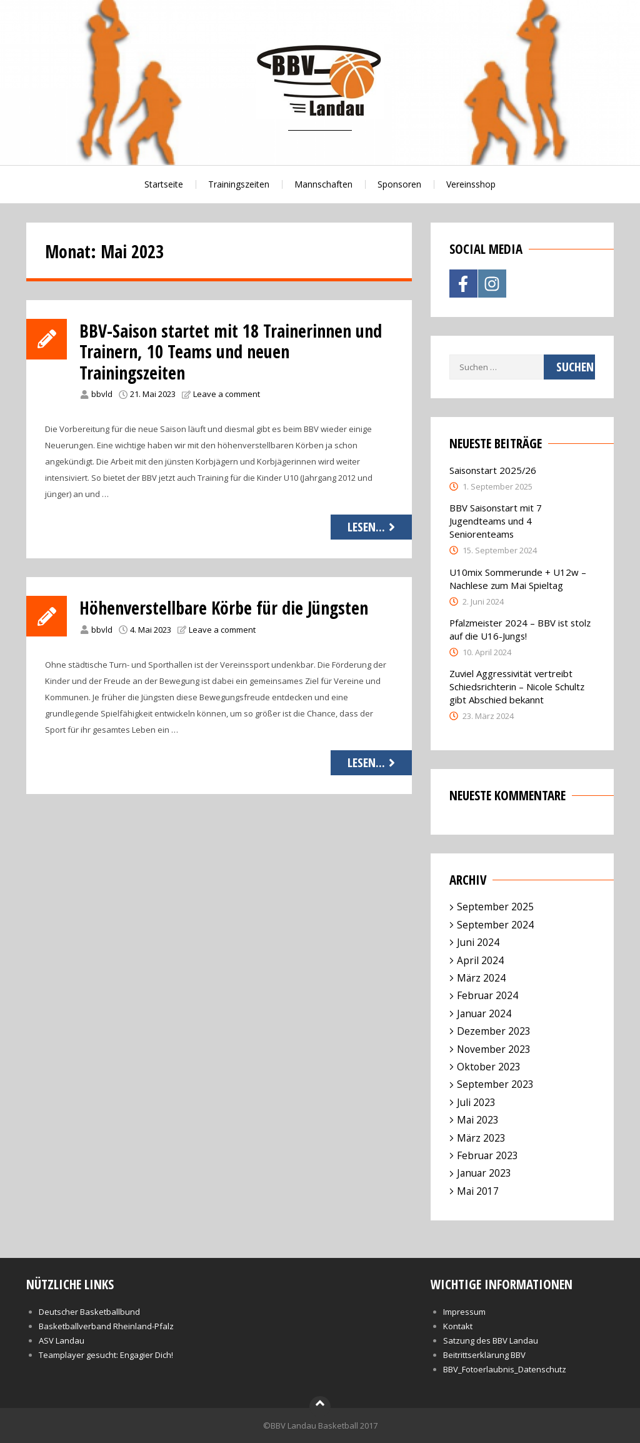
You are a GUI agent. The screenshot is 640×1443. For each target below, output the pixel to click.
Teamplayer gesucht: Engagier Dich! (106, 1354)
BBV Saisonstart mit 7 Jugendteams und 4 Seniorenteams (495, 520)
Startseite (163, 184)
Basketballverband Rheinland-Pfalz (106, 1326)
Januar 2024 (484, 1013)
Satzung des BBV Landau (490, 1340)
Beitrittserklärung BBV (484, 1354)
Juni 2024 (478, 942)
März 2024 (481, 978)
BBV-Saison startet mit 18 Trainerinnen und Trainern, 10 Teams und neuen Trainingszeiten (230, 352)
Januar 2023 (484, 1173)
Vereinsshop (471, 184)
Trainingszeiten (238, 184)
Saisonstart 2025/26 (492, 470)
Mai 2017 (478, 1191)
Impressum (464, 1311)
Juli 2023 (476, 1102)
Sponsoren (399, 184)
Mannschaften (323, 184)
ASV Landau (61, 1340)
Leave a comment (226, 394)
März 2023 (481, 1138)
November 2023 (494, 1049)
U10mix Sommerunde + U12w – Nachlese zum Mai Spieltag (517, 578)
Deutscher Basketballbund (89, 1311)
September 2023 (495, 1084)
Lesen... (373, 526)
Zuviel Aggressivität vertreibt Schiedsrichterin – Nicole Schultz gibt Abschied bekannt (516, 686)
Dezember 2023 (494, 1031)
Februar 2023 (487, 1155)
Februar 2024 (487, 995)
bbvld (101, 394)
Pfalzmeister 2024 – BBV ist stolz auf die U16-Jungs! (520, 629)
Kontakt (457, 1326)
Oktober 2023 (489, 1066)
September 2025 (495, 906)
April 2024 (480, 960)
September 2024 (495, 925)
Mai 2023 (478, 1120)
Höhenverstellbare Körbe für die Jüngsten (223, 608)
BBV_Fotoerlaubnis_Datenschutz (504, 1369)
